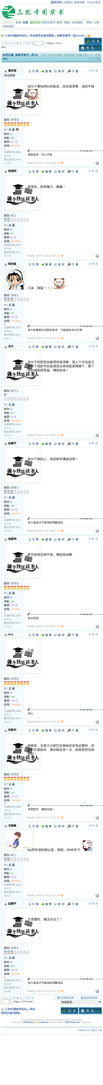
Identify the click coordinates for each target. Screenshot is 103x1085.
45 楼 (60, 626)
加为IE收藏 (55, 55)
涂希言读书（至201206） (72, 35)
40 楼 (60, 162)
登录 (18, 22)
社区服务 (78, 22)
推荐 (59, 22)
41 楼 (60, 255)
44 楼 (60, 530)
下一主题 (95, 58)
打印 (44, 55)
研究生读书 (48, 22)
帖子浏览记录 (66, 997)
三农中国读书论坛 (16, 35)
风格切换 (80, 2)
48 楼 (60, 895)
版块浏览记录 (90, 997)
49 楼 (60, 991)
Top (100, 1030)
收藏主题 (82, 55)
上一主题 (95, 55)
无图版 (68, 2)
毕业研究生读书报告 (42, 35)
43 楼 (60, 435)
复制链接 (69, 55)
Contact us (83, 1030)
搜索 (67, 22)
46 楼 (60, 721)
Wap (93, 1030)
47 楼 (60, 817)
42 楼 (60, 338)
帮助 (89, 22)
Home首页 (95, 2)
